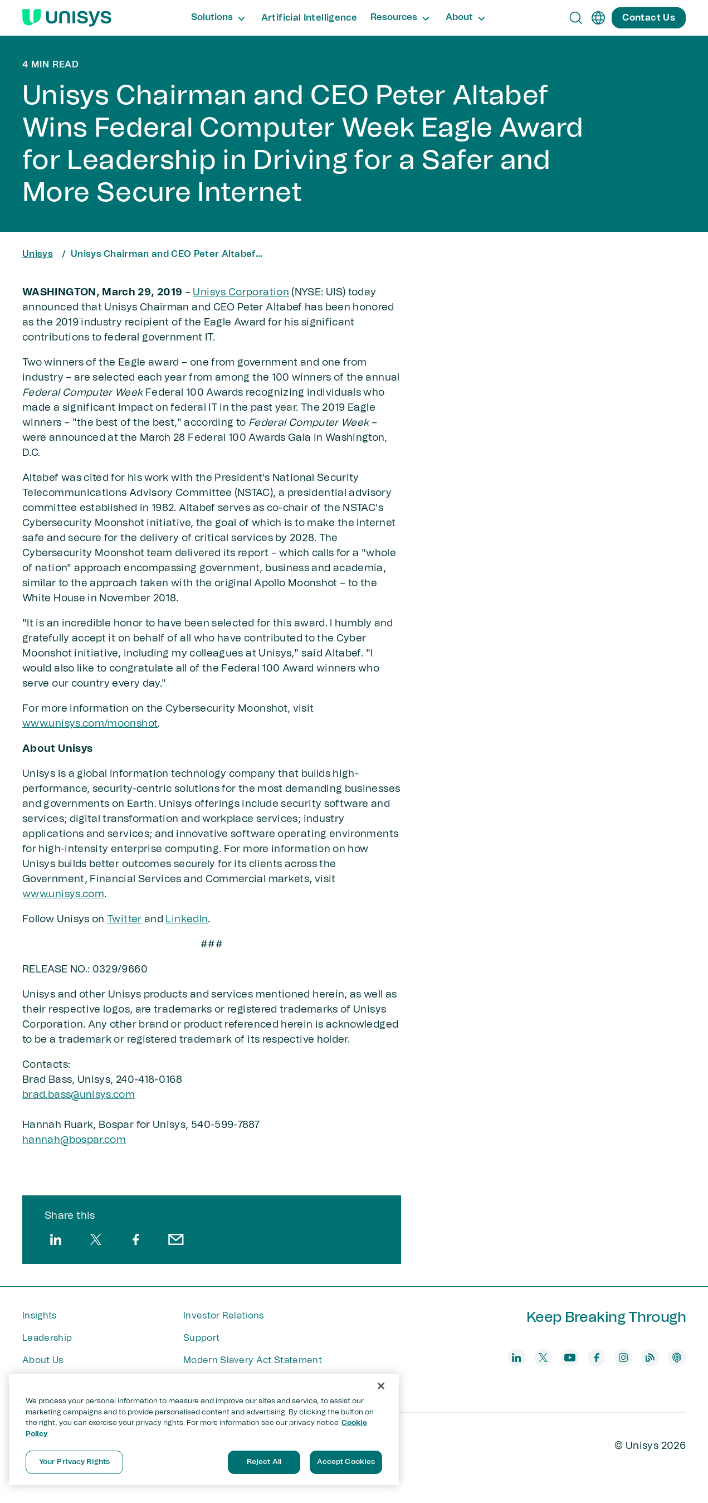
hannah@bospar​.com (74, 1140)
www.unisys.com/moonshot (90, 724)
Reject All (264, 1462)
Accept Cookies (346, 1462)
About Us (43, 1360)
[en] (598, 18)
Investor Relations (223, 1315)
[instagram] (623, 1357)
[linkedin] (56, 1239)
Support (201, 1338)
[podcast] (677, 1357)
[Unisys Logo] (66, 18)
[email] (176, 1239)
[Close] (381, 1386)
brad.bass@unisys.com (78, 1095)
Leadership (47, 1338)
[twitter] (96, 1239)
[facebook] (136, 1239)
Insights (39, 1315)
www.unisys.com (63, 894)
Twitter (124, 920)
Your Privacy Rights (74, 1462)
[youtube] (570, 1357)
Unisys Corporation (241, 293)
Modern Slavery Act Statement (252, 1360)
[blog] (650, 1357)
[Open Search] (576, 18)
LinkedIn (186, 920)
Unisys (37, 254)
